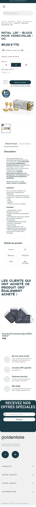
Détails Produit (11, 144)
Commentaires (25, 144)
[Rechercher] (18, 13)
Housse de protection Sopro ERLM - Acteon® (17, 335)
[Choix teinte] (6, 72)
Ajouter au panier (20, 82)
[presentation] (18, 426)
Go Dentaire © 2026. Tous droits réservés (14, 503)
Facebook (5, 454)
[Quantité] (6, 82)
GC (25, 249)
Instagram (15, 454)
